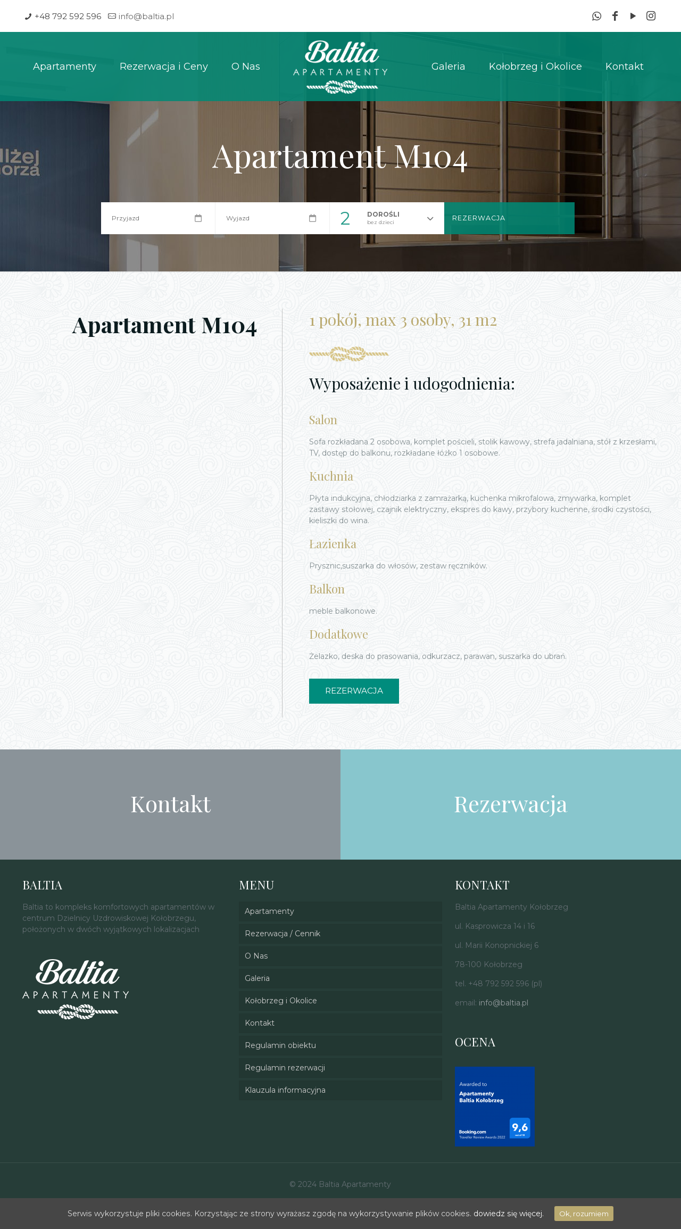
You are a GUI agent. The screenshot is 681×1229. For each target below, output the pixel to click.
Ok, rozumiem (582, 1213)
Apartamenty (269, 911)
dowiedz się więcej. (507, 1213)
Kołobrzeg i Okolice (281, 1000)
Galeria (257, 978)
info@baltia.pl (146, 16)
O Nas (256, 956)
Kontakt (260, 1023)
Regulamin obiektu (280, 1045)
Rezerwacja (478, 218)
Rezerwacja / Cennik (282, 933)
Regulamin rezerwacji (285, 1068)
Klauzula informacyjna (285, 1090)
